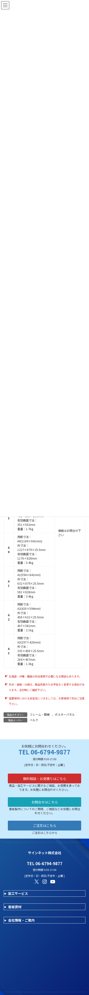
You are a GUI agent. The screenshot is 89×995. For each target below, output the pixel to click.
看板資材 (14, 906)
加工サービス (18, 893)
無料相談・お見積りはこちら (44, 778)
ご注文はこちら (44, 825)
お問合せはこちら (44, 802)
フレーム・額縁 (40, 714)
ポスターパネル (65, 714)
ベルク (34, 720)
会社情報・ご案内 (21, 920)
